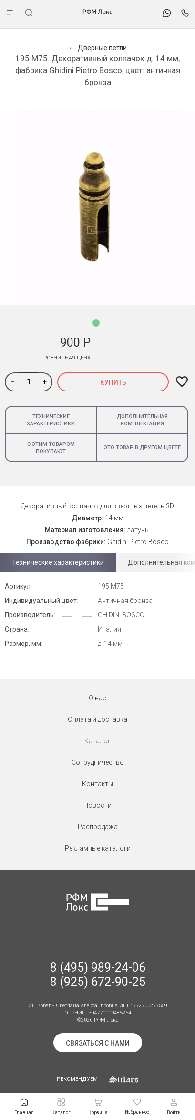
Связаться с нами (98, 1043)
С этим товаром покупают (51, 447)
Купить (113, 382)
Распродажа (98, 827)
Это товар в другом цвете (142, 447)
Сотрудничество (98, 762)
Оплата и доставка (97, 719)
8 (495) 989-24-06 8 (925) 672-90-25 (97, 975)
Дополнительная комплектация (142, 420)
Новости (97, 805)
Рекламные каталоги (98, 848)
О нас (97, 698)
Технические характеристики (51, 420)
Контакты (97, 784)
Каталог (97, 741)
